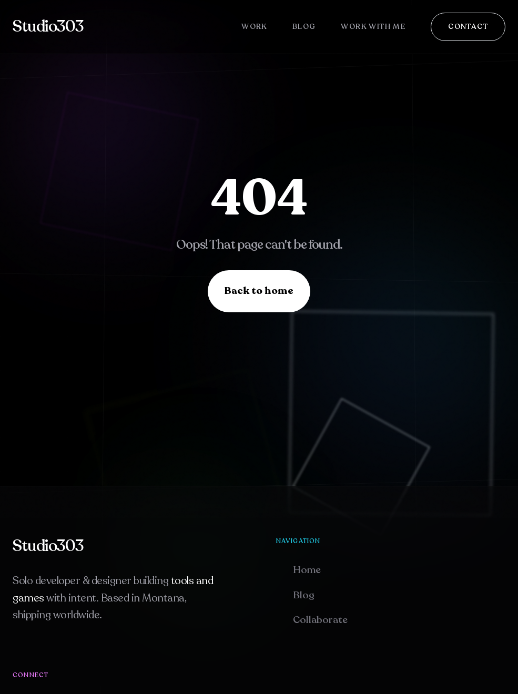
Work (254, 27)
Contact (468, 27)
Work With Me (373, 27)
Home (307, 570)
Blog (304, 27)
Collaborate (320, 620)
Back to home (259, 291)
